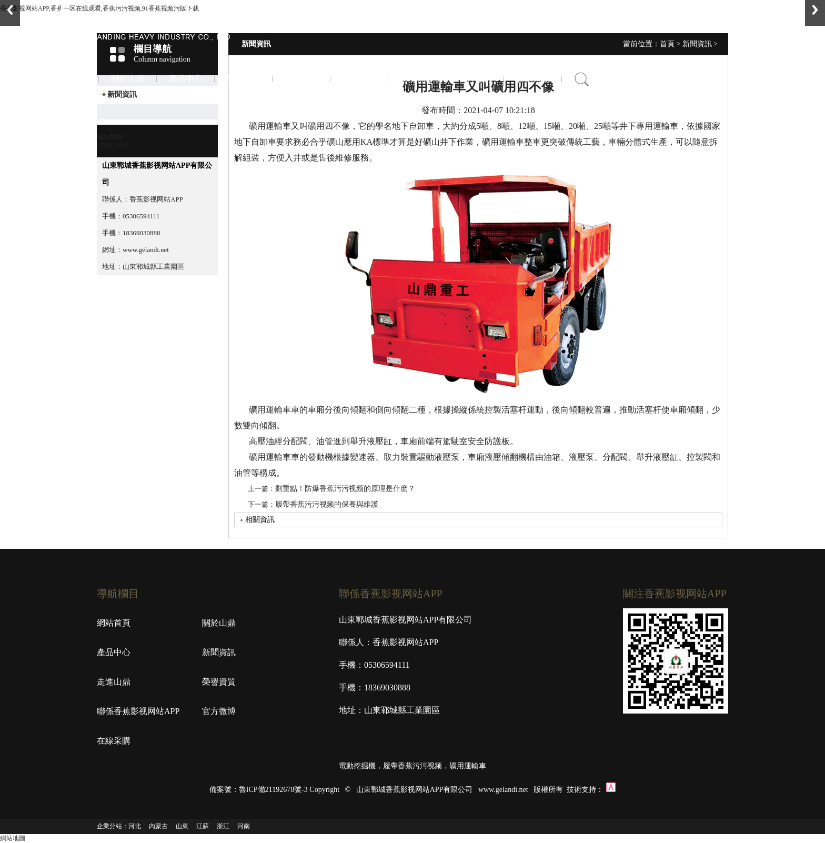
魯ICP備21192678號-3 (273, 790)
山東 (182, 826)
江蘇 (202, 826)
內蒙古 (158, 826)
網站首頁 (113, 622)
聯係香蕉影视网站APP (417, 105)
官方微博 (475, 78)
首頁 (70, 78)
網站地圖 (12, 838)
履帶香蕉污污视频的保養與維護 (326, 504)
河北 (134, 826)
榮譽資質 (359, 78)
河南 (243, 826)
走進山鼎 (301, 78)
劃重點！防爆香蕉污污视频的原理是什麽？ (345, 489)
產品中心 (186, 78)
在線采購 (533, 78)
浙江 (223, 826)
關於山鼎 (128, 78)
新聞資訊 (243, 78)
